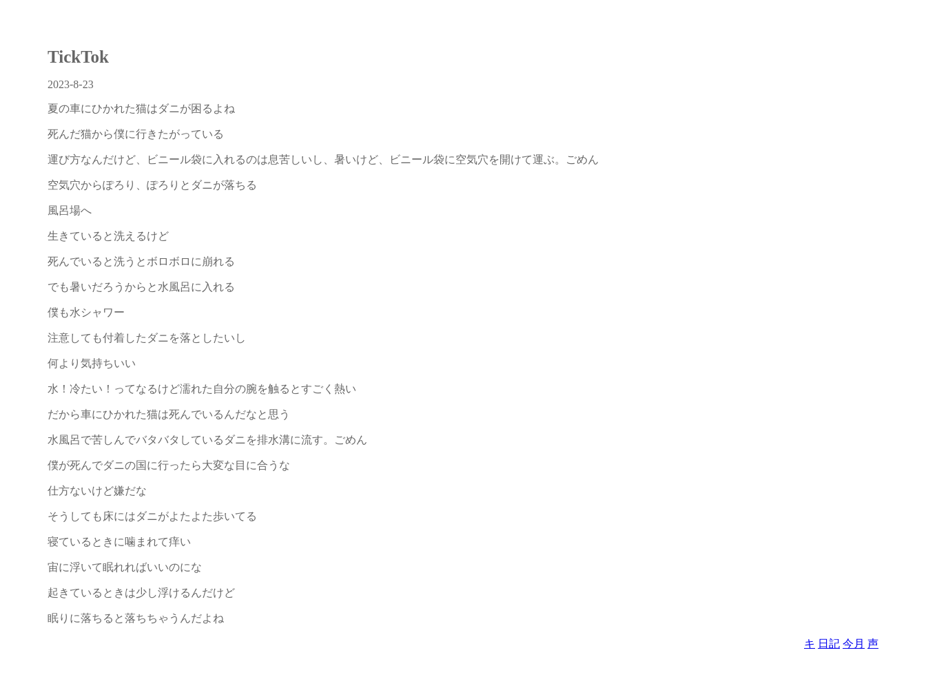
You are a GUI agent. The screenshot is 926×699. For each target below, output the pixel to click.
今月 (854, 643)
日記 (829, 643)
